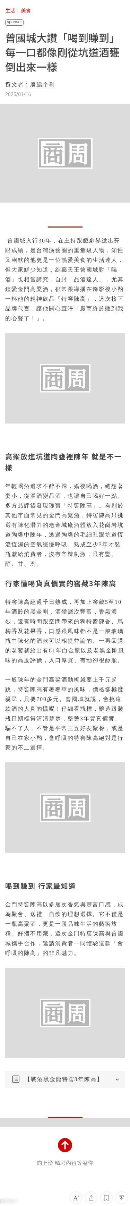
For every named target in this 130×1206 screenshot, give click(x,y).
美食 (26, 11)
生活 (10, 11)
